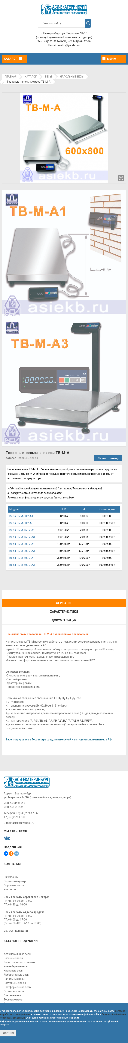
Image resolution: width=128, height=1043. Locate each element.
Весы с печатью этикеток (19, 962)
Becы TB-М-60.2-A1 (21, 516)
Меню (109, 58)
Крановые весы (13, 970)
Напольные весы (27, 457)
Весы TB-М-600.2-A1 (22, 557)
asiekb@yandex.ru (68, 45)
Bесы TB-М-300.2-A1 (22, 543)
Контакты (10, 889)
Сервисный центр (15, 881)
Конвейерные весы (16, 966)
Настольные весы (15, 982)
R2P (60, 720)
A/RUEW (74, 720)
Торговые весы (13, 999)
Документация (64, 620)
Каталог (13, 58)
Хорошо (8, 1033)
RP (54, 720)
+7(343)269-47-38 (55, 41)
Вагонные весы (13, 958)
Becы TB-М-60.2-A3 (21, 523)
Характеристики (64, 611)
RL (64, 720)
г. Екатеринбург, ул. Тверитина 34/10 (64, 33)
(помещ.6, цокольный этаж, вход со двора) (64, 37)
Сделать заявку (108, 458)
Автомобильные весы (17, 954)
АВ (46, 720)
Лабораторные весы (16, 974)
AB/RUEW (86, 720)
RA (50, 720)
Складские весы (14, 991)
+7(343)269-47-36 (79, 41)
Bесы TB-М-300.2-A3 (22, 550)
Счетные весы (12, 995)
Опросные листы (14, 885)
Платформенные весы (17, 987)
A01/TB (38, 720)
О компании (11, 877)
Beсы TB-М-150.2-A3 (22, 537)
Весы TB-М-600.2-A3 (22, 564)
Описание (64, 603)
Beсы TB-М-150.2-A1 (22, 530)
